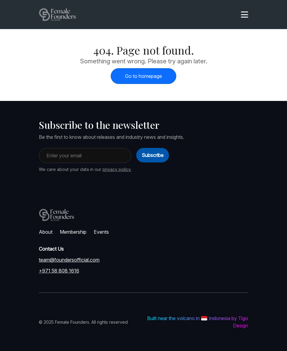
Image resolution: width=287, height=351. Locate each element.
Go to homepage (143, 76)
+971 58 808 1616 (59, 271)
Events (101, 232)
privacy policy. (117, 169)
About (45, 232)
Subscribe (153, 155)
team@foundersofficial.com (69, 260)
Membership (73, 232)
